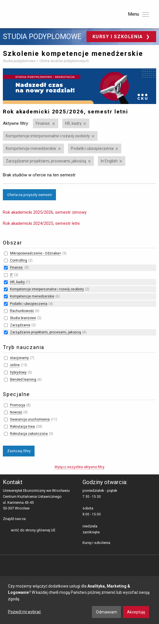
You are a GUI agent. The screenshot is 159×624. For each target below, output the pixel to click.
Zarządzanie (20, 325)
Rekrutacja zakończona (29, 434)
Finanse (43, 123)
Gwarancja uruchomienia (30, 419)
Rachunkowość (22, 311)
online (15, 365)
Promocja (17, 405)
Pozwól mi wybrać (24, 611)
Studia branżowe (23, 318)
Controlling (18, 260)
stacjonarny (19, 358)
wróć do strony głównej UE (33, 530)
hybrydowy (18, 372)
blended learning (23, 380)
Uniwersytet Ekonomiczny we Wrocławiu (31, 13)
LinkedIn (40, 519)
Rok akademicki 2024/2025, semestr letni (41, 223)
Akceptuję (136, 612)
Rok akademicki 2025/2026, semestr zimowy (44, 212)
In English (109, 161)
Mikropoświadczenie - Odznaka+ (35, 253)
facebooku (31, 519)
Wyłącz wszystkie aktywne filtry (79, 467)
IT (11, 275)
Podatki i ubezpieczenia (92, 148)
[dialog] (79, 600)
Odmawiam (106, 612)
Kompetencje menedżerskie (31, 148)
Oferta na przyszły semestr (29, 194)
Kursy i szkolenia (118, 36)
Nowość (16, 412)
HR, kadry (73, 123)
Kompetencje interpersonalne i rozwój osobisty (48, 136)
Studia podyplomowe (42, 37)
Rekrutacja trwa (22, 427)
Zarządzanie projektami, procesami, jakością (46, 161)
